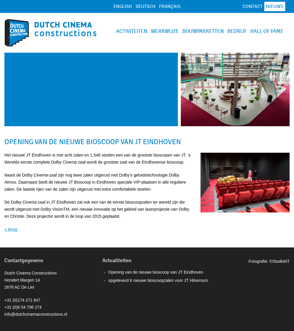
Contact (253, 6)
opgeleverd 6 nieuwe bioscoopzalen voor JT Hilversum (158, 280)
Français (170, 6)
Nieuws (274, 6)
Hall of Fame (266, 31)
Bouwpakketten (203, 31)
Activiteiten (131, 31)
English (122, 6)
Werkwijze (165, 31)
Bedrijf (237, 31)
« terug (10, 229)
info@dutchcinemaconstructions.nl (35, 314)
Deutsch (146, 6)
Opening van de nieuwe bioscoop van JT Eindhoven (155, 272)
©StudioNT (279, 261)
